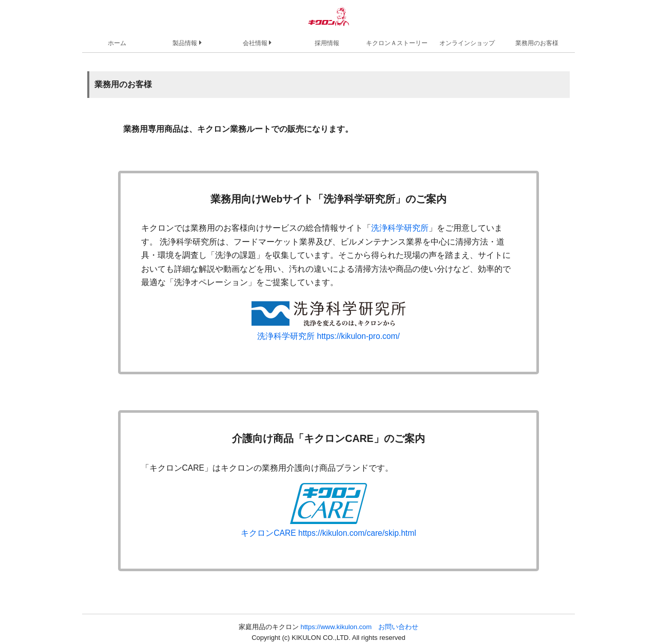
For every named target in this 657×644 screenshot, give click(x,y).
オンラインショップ (467, 42)
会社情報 (257, 42)
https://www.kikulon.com (336, 627)
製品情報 (186, 42)
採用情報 (327, 42)
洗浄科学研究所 (400, 228)
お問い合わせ (398, 627)
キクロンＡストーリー (397, 42)
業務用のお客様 (536, 42)
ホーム (117, 42)
